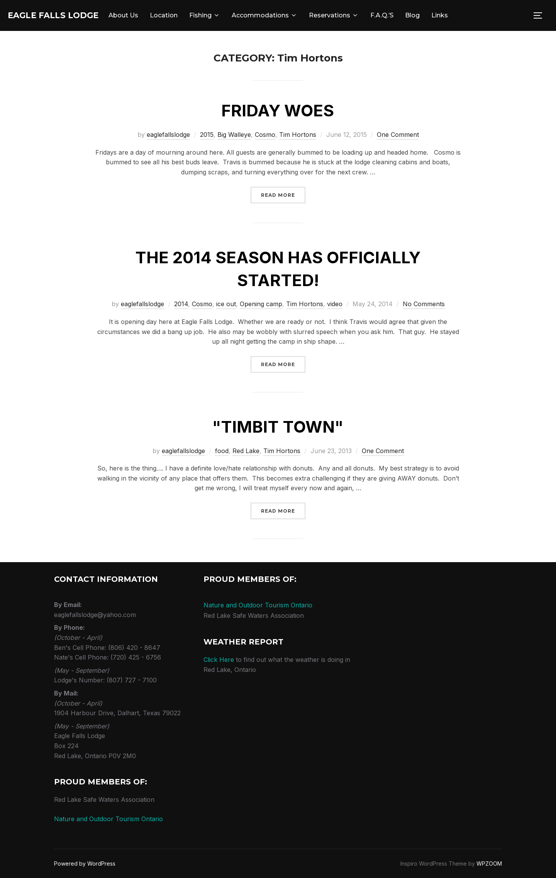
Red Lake (245, 451)
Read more (283, 194)
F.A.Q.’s (407, 15)
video (334, 304)
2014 (181, 304)
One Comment (398, 134)
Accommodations (290, 15)
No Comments (424, 304)
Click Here (218, 659)
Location (189, 15)
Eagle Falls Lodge (66, 15)
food (222, 451)
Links (465, 15)
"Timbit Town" (277, 426)
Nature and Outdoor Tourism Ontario (108, 819)
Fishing (230, 15)
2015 (207, 134)
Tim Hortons (297, 134)
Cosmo (265, 134)
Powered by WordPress (84, 863)
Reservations (359, 15)
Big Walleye (234, 134)
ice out (226, 304)
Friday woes (277, 110)
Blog (438, 15)
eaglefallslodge (168, 134)
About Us (149, 15)
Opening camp (261, 304)
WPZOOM (489, 863)
